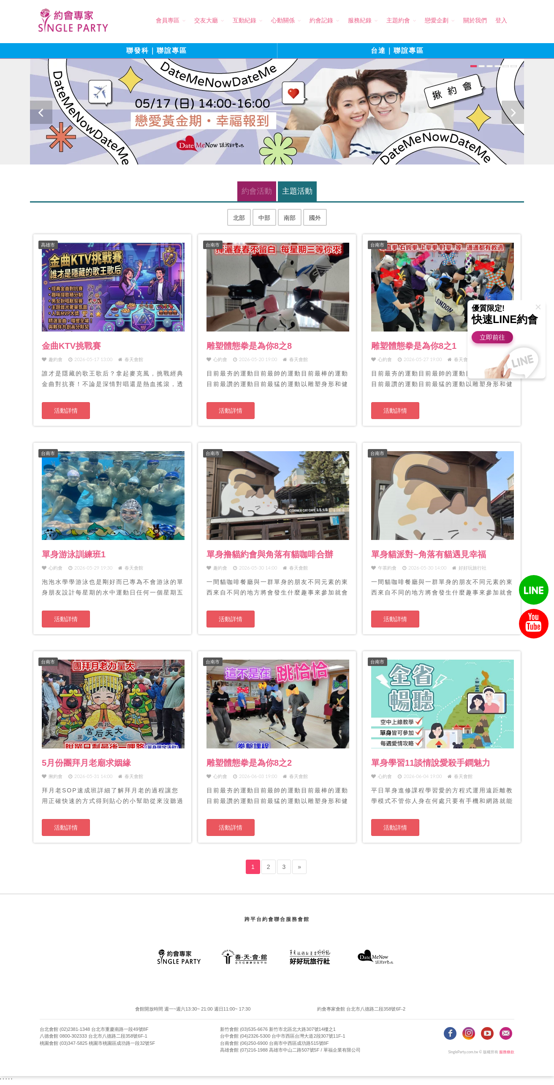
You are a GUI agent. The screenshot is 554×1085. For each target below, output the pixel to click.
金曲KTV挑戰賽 (71, 346)
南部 (290, 217)
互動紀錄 (244, 20)
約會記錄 (321, 20)
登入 (501, 20)
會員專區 (167, 20)
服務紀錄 (360, 20)
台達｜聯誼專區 (397, 50)
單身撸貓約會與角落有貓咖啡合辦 (269, 554)
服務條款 (506, 1052)
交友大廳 (206, 20)
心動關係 (283, 20)
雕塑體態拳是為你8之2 (249, 762)
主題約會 (398, 20)
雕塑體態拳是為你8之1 (413, 346)
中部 (264, 217)
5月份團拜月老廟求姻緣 (86, 762)
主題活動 (297, 191)
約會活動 (257, 191)
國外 (315, 217)
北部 (239, 217)
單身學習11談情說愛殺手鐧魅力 (430, 762)
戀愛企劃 (436, 20)
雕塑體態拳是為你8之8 (249, 346)
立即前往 (492, 337)
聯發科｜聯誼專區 (156, 50)
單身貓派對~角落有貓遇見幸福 (428, 554)
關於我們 (475, 20)
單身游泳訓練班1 (74, 554)
